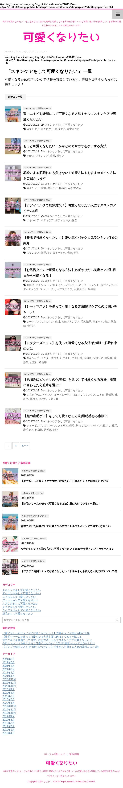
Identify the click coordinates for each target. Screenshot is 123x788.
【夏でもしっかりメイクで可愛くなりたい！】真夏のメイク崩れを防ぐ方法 (64, 481)
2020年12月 (9, 679)
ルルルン (48, 321)
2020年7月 (8, 696)
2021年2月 (8, 672)
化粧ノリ (105, 425)
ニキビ (66, 358)
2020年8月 (8, 692)
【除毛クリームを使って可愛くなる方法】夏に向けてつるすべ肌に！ (60, 503)
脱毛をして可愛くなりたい (17, 613)
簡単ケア (98, 321)
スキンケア (33, 129)
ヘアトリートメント (87, 285)
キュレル (76, 394)
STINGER (90, 781)
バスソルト (42, 285)
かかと (30, 155)
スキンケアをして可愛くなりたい (64, 124)
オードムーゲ (61, 394)
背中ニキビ (73, 129)
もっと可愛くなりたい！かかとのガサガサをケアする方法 (65, 146)
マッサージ (46, 289)
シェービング (34, 425)
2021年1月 (8, 676)
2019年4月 (8, 733)
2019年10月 (9, 713)
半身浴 (92, 289)
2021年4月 (8, 665)
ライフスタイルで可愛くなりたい (21, 610)
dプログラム (34, 394)
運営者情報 (74, 754)
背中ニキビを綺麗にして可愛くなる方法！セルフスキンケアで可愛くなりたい (66, 526)
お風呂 (30, 285)
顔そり (57, 429)
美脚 (52, 155)
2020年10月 (9, 686)
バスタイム (56, 285)
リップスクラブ (63, 289)
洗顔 (69, 252)
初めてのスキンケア (87, 425)
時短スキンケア (71, 321)
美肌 (75, 252)
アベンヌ (47, 394)
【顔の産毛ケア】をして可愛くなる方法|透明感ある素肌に (65, 416)
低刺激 (87, 358)
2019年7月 (8, 723)
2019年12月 (9, 706)
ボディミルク (62, 220)
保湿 (43, 188)
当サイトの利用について (54, 754)
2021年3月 (8, 669)
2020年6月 (8, 699)
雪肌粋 (31, 325)
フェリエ (63, 425)
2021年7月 (8, 659)
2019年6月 (8, 726)
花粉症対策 (74, 188)
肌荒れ (63, 188)
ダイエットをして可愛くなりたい (21, 593)
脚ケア (60, 155)
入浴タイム (80, 289)
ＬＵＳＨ (53, 398)
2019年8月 (8, 719)
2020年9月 (8, 689)
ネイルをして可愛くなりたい (19, 596)
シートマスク (34, 321)
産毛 (114, 425)
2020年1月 (8, 702)
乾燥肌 (110, 394)
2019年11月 (9, 709)
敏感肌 (108, 358)
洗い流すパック (56, 252)
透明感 (43, 362)
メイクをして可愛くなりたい (19, 607)
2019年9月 (8, 716)
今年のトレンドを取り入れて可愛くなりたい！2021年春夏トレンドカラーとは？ (67, 548)
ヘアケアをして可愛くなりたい (20, 603)
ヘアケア (69, 285)
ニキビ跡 (77, 358)
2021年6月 (8, 662)
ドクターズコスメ (51, 358)
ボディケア (47, 220)
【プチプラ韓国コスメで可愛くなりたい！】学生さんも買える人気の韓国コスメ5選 (69, 571)
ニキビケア (47, 129)
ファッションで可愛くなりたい (20, 600)
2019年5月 (8, 729)
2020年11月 (9, 682)
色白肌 (39, 429)
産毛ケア (28, 429)
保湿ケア (60, 129)
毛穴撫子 (86, 321)
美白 (107, 321)
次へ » (25, 445)
